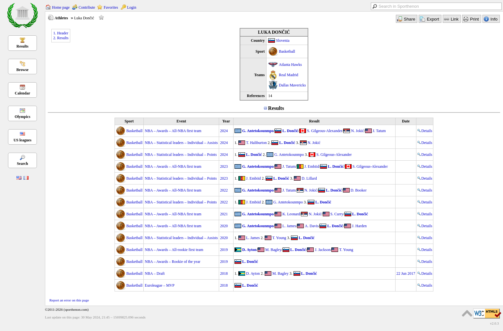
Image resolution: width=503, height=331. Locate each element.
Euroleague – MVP (160, 285)
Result (314, 121)
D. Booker (359, 190)
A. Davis (312, 226)
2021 (224, 214)
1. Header (60, 33)
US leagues (22, 140)
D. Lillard (309, 178)
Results (22, 46)
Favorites (111, 7)
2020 (224, 226)
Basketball (287, 51)
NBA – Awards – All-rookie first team (174, 249)
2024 (224, 131)
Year (226, 121)
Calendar (22, 93)
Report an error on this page (69, 300)
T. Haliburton (256, 142)
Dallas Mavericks (292, 85)
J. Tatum (379, 131)
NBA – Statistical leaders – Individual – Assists (181, 142)
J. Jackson (322, 249)
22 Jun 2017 (405, 273)
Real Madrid (288, 75)
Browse (22, 69)
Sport (129, 121)
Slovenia (282, 40)
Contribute (87, 7)
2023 (224, 166)
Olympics (22, 116)
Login (131, 7)
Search (22, 163)
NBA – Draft (155, 273)
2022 (224, 190)
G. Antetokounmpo (258, 131)
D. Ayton (249, 249)
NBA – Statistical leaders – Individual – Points (181, 154)
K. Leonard (291, 214)
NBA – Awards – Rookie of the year (172, 261)
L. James (289, 226)
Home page (61, 7)
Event (181, 121)
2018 (224, 273)
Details (424, 131)
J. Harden (359, 226)
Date (406, 121)
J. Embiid (311, 166)
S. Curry (337, 214)
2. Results (60, 38)
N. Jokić (357, 131)
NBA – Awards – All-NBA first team (173, 131)
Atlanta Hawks (290, 64)
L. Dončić (290, 131)
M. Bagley (273, 249)
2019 (224, 249)
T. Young (279, 238)
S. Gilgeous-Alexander (324, 131)
